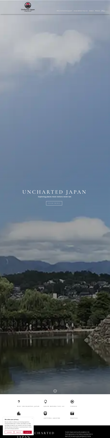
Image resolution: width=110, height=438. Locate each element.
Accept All (27, 432)
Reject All (18, 432)
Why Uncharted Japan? (64, 11)
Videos (91, 11)
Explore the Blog (54, 203)
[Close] (32, 418)
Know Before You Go (81, 11)
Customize (9, 432)
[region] (18, 426)
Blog (103, 11)
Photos (97, 11)
